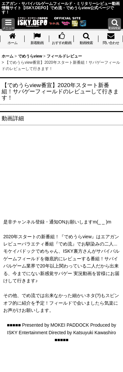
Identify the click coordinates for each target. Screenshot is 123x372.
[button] (8, 24)
